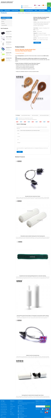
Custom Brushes (15, 6)
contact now (37, 38)
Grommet (3, 19)
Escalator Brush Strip (4, 403)
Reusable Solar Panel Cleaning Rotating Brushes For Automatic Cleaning (33, 271)
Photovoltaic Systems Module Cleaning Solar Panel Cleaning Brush (33, 232)
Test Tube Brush (3, 399)
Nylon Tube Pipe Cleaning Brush (9, 32)
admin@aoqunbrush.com (27, 3)
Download (11, 408)
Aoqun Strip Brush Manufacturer (28, 416)
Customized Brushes (4, 408)
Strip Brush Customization (9, 43)
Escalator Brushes (3, 407)
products (22, 6)
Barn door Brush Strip (4, 405)
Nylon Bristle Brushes (4, 402)
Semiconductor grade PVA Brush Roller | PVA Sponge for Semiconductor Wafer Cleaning (9, 38)
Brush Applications (29, 6)
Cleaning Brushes (27, 9)
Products (11, 400)
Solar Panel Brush (3, 413)
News (36, 6)
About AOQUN (41, 6)
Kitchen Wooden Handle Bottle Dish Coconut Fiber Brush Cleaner (30, 126)
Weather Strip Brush (4, 400)
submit (19, 147)
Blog (10, 407)
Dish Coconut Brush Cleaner (44, 111)
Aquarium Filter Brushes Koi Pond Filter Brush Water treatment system (9, 48)
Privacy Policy (12, 410)
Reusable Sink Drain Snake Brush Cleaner (32, 192)
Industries (11, 403)
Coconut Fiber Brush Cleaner (25, 111)
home (1, 6)
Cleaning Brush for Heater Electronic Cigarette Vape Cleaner (33, 391)
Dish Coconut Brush (35, 111)
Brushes (23, 9)
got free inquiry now (47, 417)
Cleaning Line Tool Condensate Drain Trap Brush (25, 114)
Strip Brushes (7, 6)
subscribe (48, 402)
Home (11, 399)
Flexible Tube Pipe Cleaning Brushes (32, 351)
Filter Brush (2, 414)
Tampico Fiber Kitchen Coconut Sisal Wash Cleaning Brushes (27, 115)
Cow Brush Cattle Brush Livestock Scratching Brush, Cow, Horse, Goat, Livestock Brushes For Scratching (9, 54)
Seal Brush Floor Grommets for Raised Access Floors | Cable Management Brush (9, 27)
